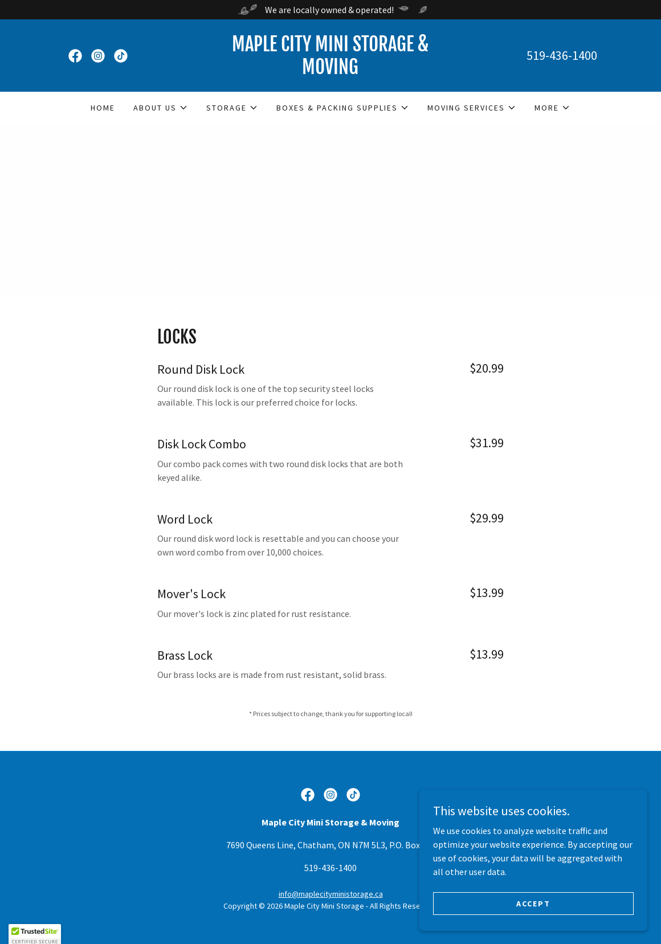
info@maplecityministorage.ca (331, 894)
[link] (75, 55)
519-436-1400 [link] (562, 55)
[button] (160, 108)
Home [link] (103, 108)
